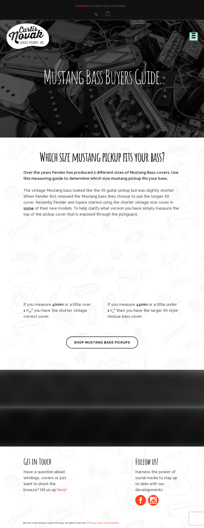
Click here (81, 5)
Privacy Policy (95, 523)
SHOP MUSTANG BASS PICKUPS (102, 342)
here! (62, 489)
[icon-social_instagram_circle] (153, 501)
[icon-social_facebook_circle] (141, 501)
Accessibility (112, 523)
